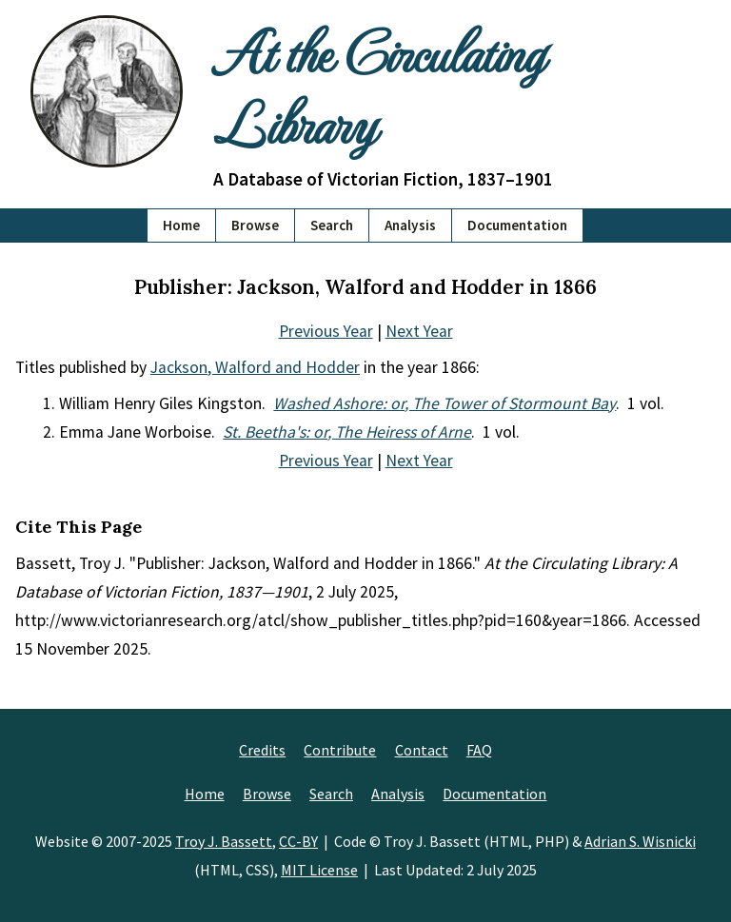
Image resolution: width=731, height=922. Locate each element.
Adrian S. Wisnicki (640, 841)
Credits (262, 749)
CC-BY (298, 841)
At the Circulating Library (378, 86)
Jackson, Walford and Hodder (255, 367)
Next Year (419, 331)
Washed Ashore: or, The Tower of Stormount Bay (444, 403)
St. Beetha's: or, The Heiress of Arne (347, 432)
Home (181, 225)
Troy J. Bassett (223, 841)
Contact (421, 749)
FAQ (479, 749)
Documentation (517, 225)
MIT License (319, 869)
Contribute (340, 749)
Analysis (410, 225)
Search (331, 225)
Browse (255, 225)
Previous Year (326, 331)
